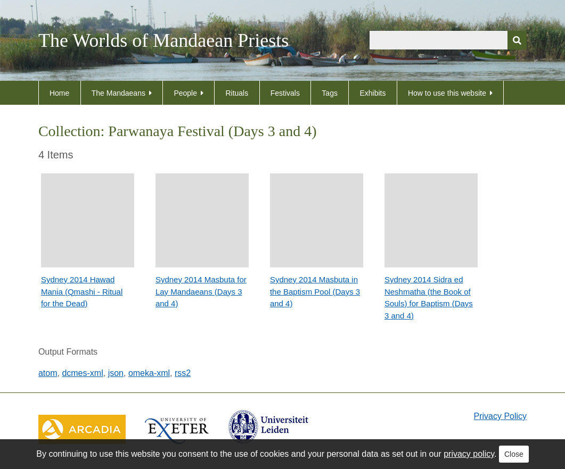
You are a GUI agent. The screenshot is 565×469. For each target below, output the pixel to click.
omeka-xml (149, 373)
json (116, 373)
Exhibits (372, 93)
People (185, 93)
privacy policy (469, 453)
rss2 (183, 373)
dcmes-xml (82, 373)
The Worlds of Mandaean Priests (163, 40)
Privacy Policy (500, 416)
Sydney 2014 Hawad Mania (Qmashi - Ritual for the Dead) (81, 291)
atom (48, 373)
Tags (330, 93)
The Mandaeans (118, 93)
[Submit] (517, 40)
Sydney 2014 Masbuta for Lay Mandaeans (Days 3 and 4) (201, 291)
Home (59, 93)
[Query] (448, 40)
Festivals (285, 93)
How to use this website (447, 93)
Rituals (236, 93)
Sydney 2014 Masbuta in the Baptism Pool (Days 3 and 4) (315, 291)
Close (513, 454)
